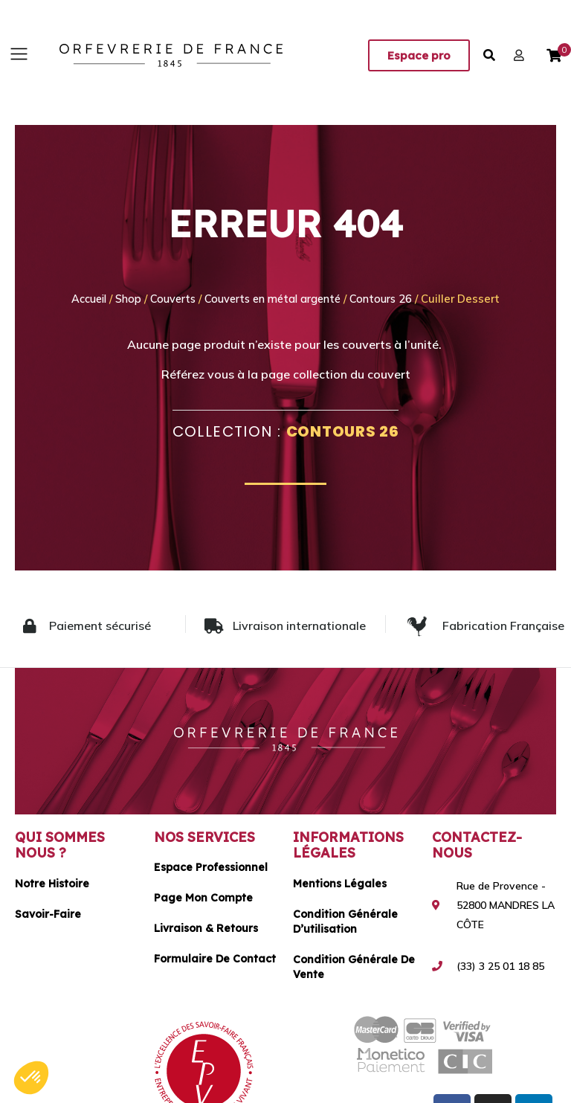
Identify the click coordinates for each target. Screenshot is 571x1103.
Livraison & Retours (206, 928)
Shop (124, 299)
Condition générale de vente (354, 966)
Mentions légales (340, 883)
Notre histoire (52, 883)
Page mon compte (203, 897)
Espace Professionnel (211, 867)
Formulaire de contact (215, 958)
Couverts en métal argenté (276, 299)
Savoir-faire (48, 913)
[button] (18, 55)
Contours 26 (389, 299)
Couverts (171, 299)
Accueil (82, 299)
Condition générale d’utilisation (345, 921)
